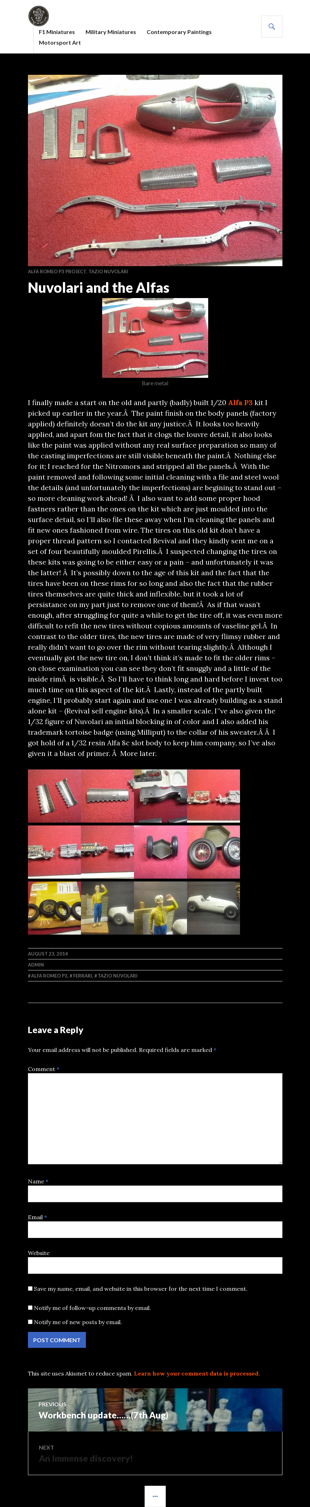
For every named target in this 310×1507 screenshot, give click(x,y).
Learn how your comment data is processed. (197, 1373)
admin (36, 965)
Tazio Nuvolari (108, 271)
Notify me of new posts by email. (78, 1322)
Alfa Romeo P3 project (57, 271)
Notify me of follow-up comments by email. (92, 1307)
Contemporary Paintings (179, 31)
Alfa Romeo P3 (49, 976)
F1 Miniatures (57, 31)
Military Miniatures (111, 31)
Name (38, 1181)
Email (37, 1217)
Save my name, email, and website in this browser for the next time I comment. (140, 1288)
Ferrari (82, 976)
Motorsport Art (60, 42)
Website (38, 1252)
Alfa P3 (240, 402)
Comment (43, 1068)
